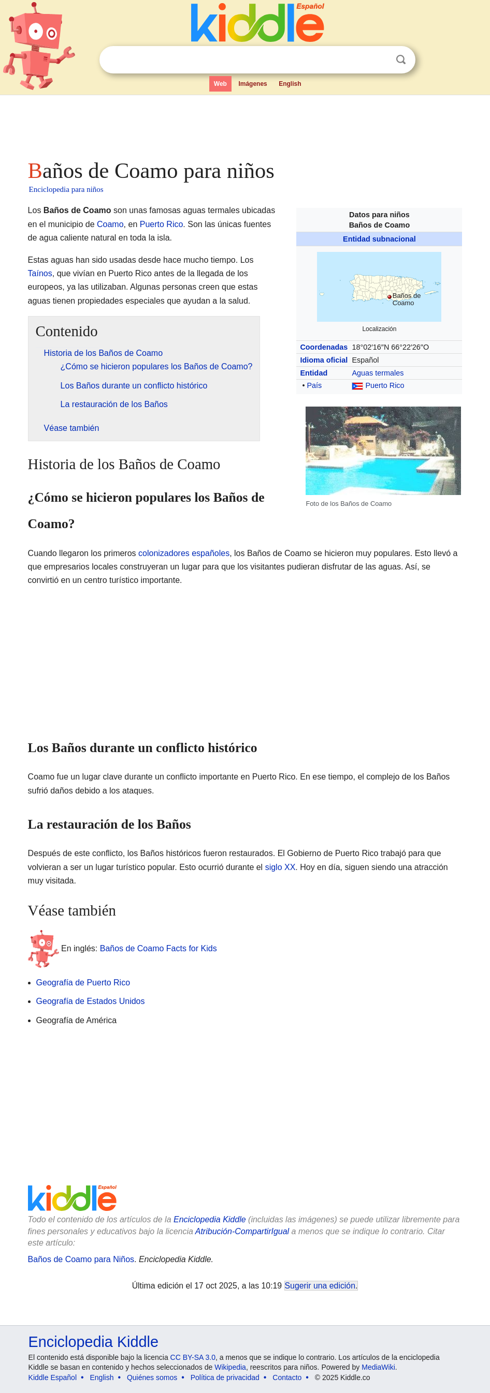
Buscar (400, 59)
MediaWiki (378, 1367)
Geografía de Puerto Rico (83, 982)
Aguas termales (377, 373)
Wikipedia (230, 1367)
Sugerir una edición (320, 1285)
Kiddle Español (52, 1377)
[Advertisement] (245, 124)
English (290, 83)
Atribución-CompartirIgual (242, 1231)
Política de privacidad (225, 1377)
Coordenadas (324, 347)
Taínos (40, 273)
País (314, 385)
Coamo (110, 224)
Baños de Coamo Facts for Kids (158, 948)
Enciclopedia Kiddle (210, 1219)
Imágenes (252, 83)
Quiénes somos (152, 1377)
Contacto (286, 1377)
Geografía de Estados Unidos (90, 1001)
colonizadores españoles (183, 553)
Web (220, 83)
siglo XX (280, 867)
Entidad (313, 373)
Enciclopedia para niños (66, 189)
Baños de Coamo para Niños (81, 1259)
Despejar (379, 60)
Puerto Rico (384, 385)
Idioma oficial (324, 360)
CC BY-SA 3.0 (192, 1357)
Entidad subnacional (379, 239)
